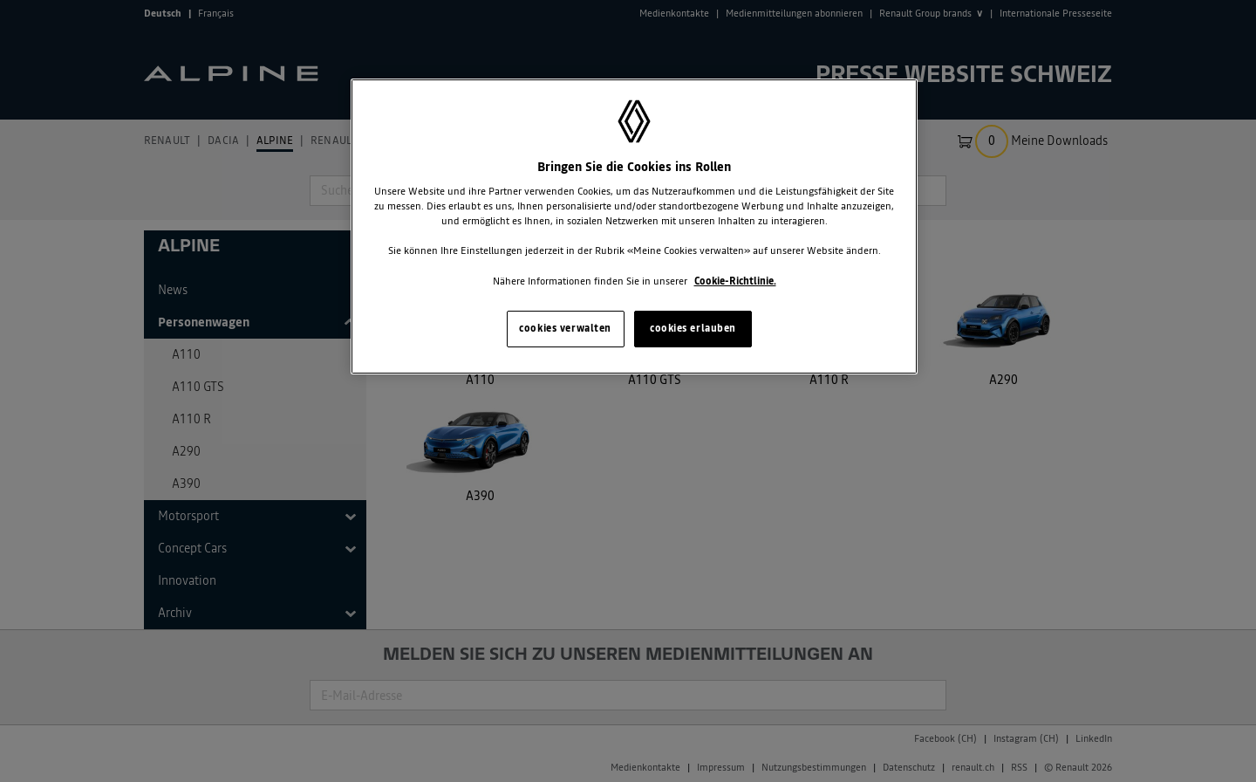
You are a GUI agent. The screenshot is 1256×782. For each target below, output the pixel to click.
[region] (634, 226)
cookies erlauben (693, 328)
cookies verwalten (565, 328)
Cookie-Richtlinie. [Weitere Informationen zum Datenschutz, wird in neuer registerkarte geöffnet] (735, 281)
